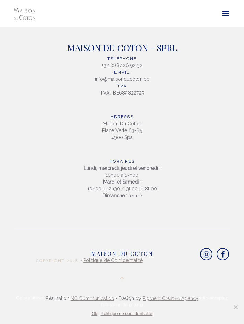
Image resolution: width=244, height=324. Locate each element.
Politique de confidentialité (126, 313)
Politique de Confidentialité (113, 260)
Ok (94, 313)
